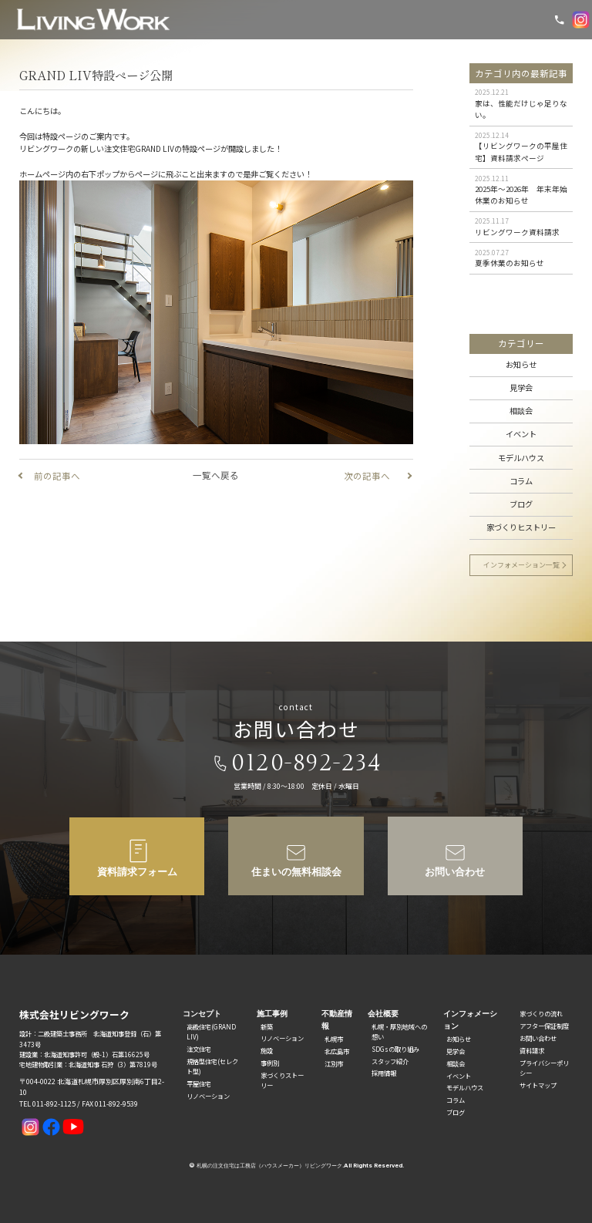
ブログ (521, 504)
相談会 (521, 410)
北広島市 (337, 1051)
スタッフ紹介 (390, 1061)
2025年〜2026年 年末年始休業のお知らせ (521, 195)
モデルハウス (521, 457)
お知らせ (521, 364)
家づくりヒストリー (521, 527)
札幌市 (334, 1038)
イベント (521, 434)
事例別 (270, 1062)
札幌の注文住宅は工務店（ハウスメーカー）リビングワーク (269, 1165)
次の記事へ (367, 476)
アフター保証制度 (544, 1025)
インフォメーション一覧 (521, 565)
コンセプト (202, 1013)
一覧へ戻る (216, 475)
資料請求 (532, 1050)
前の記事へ (57, 476)
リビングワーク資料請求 (517, 232)
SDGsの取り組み (395, 1048)
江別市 (334, 1063)
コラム (521, 481)
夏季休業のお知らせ (509, 263)
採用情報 (384, 1072)
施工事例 (272, 1013)
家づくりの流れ (541, 1013)
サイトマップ (538, 1085)
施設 (267, 1050)
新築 (267, 1026)
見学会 (521, 387)
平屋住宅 (199, 1083)
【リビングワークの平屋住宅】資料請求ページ (521, 151)
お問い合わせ (538, 1038)
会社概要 (383, 1013)
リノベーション (208, 1095)
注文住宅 (199, 1048)
